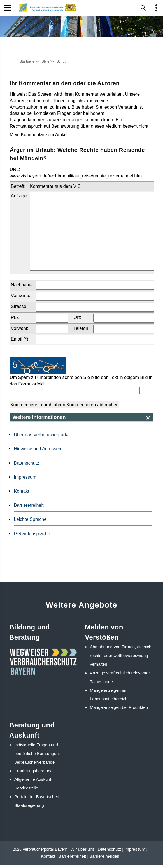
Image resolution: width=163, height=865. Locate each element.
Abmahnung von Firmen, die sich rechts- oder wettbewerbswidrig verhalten (120, 655)
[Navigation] (8, 8)
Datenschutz (26, 462)
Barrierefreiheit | (73, 856)
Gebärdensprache (32, 533)
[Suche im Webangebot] (143, 8)
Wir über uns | (84, 849)
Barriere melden (104, 856)
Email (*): (20, 338)
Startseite (27, 61)
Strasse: (19, 306)
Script (61, 61)
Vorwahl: (19, 328)
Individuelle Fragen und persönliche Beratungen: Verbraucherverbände (37, 753)
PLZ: (15, 317)
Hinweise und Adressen (37, 448)
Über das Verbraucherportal (41, 434)
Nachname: (22, 284)
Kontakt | (49, 856)
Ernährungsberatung (33, 770)
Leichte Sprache (30, 519)
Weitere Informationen (39, 417)
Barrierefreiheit (28, 505)
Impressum (25, 477)
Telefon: (82, 328)
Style (45, 61)
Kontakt (21, 491)
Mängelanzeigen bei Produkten (119, 707)
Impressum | (135, 849)
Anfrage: (19, 195)
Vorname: (20, 295)
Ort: (77, 317)
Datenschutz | (110, 849)
